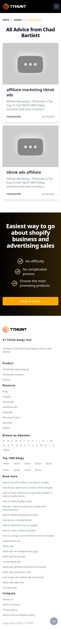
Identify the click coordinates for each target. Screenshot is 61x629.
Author (18, 19)
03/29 (38, 463)
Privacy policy (10, 609)
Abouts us (8, 599)
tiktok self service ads (14, 556)
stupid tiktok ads (11, 540)
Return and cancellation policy (19, 614)
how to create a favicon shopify (19, 530)
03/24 (38, 470)
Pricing (6, 379)
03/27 (6, 470)
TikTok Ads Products (13, 374)
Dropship (7, 412)
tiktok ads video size (13, 582)
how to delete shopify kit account (20, 514)
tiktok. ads (8, 546)
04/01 (6, 463)
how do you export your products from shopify (27, 487)
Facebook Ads (10, 407)
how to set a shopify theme (17, 520)
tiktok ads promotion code (17, 572)
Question (7, 422)
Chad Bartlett (33, 19)
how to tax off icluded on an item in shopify (26, 482)
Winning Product (11, 417)
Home (6, 19)
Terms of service (11, 604)
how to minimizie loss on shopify (20, 525)
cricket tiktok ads (12, 561)
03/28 (49, 463)
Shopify (7, 396)
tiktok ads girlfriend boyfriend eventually (24, 566)
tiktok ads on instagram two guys (20, 551)
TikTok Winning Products (16, 369)
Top (54, 621)
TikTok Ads (8, 401)
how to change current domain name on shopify (28, 535)
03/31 (17, 463)
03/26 (17, 470)
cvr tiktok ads (10, 587)
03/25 (28, 470)
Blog (5, 391)
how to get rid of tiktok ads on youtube (23, 577)
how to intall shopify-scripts (17, 501)
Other (6, 449)
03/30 (28, 463)
